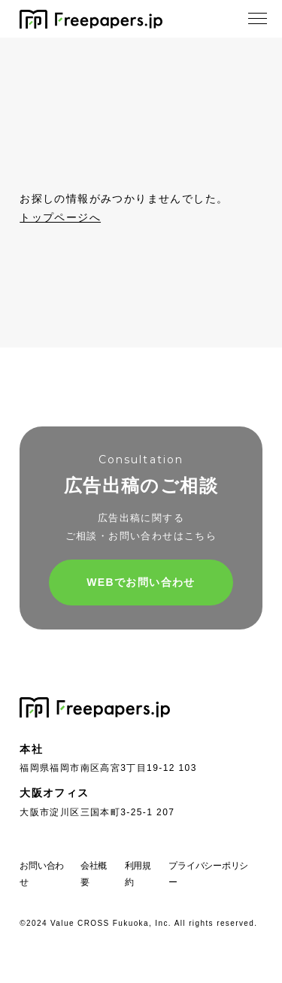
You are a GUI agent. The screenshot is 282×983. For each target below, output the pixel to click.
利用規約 (138, 873)
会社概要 (93, 873)
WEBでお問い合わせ (141, 582)
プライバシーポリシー (208, 873)
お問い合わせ (42, 873)
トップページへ (60, 217)
